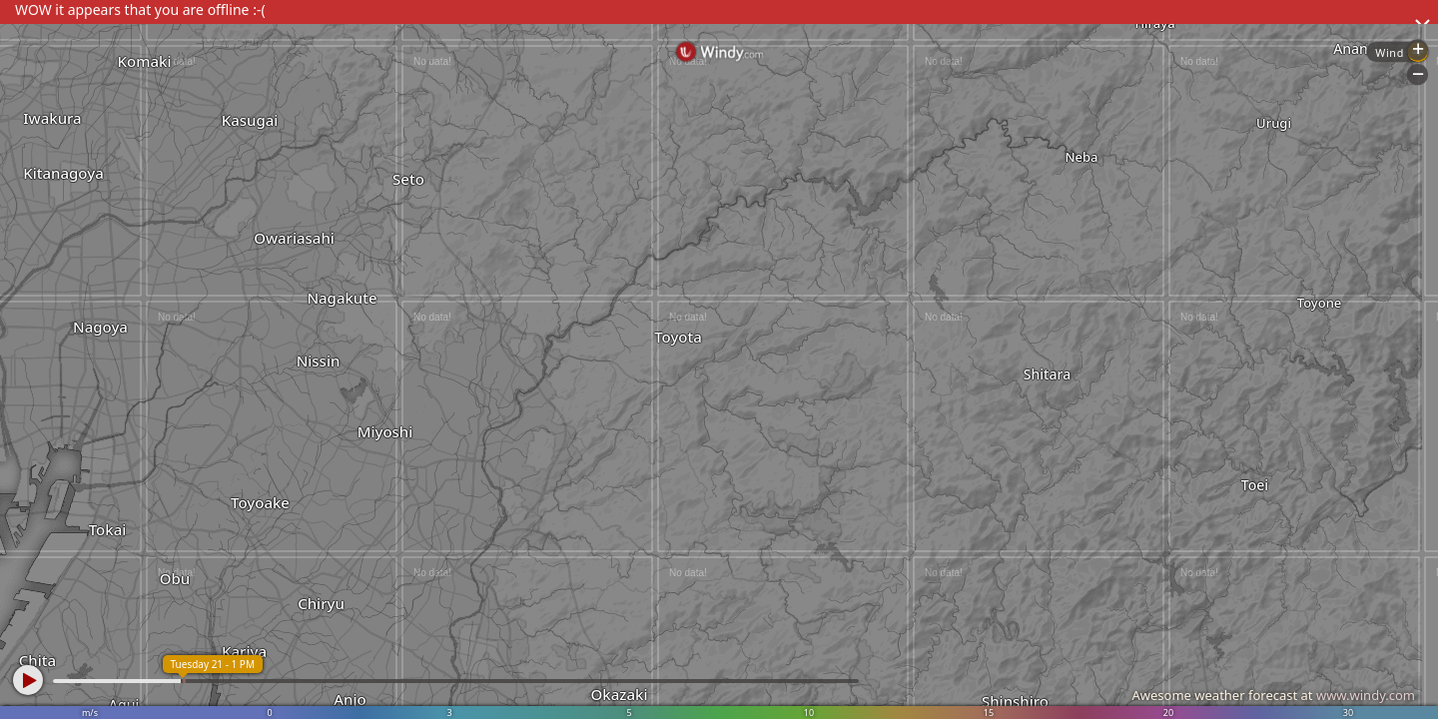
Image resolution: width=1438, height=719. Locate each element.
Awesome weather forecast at (1273, 695)
